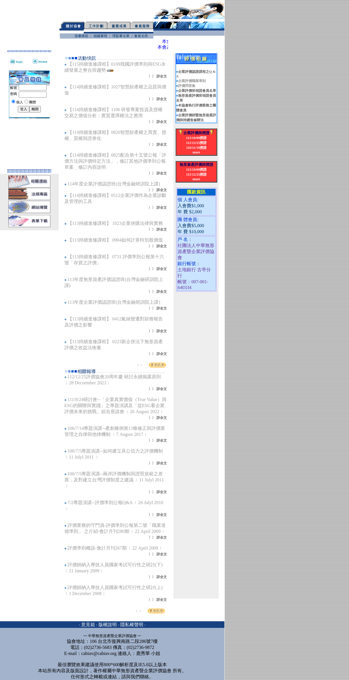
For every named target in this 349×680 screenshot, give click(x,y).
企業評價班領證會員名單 (197, 91)
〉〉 (151, 76)
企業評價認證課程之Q (195, 72)
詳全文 (162, 76)
